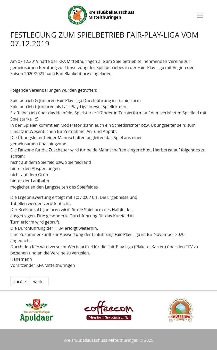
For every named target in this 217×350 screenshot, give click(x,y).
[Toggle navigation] (200, 15)
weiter (39, 281)
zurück (20, 281)
